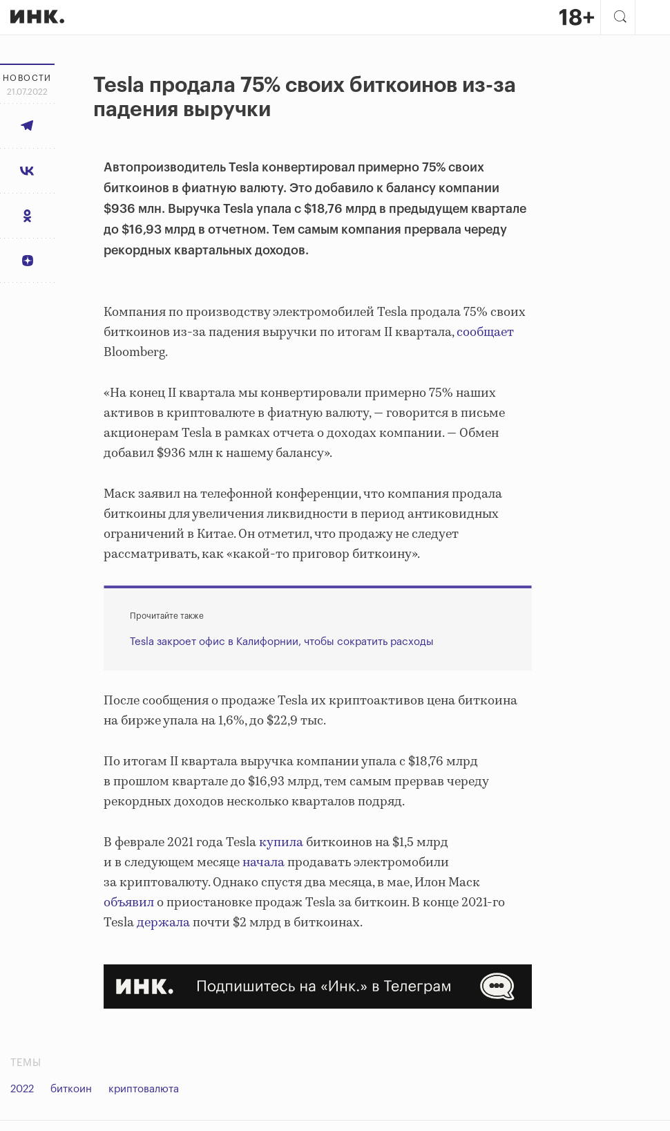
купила (281, 843)
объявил (129, 903)
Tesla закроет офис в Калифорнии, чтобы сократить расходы (282, 642)
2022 (22, 1089)
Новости (27, 78)
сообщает (485, 333)
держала (163, 923)
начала (263, 863)
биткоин (71, 1089)
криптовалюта (143, 1089)
